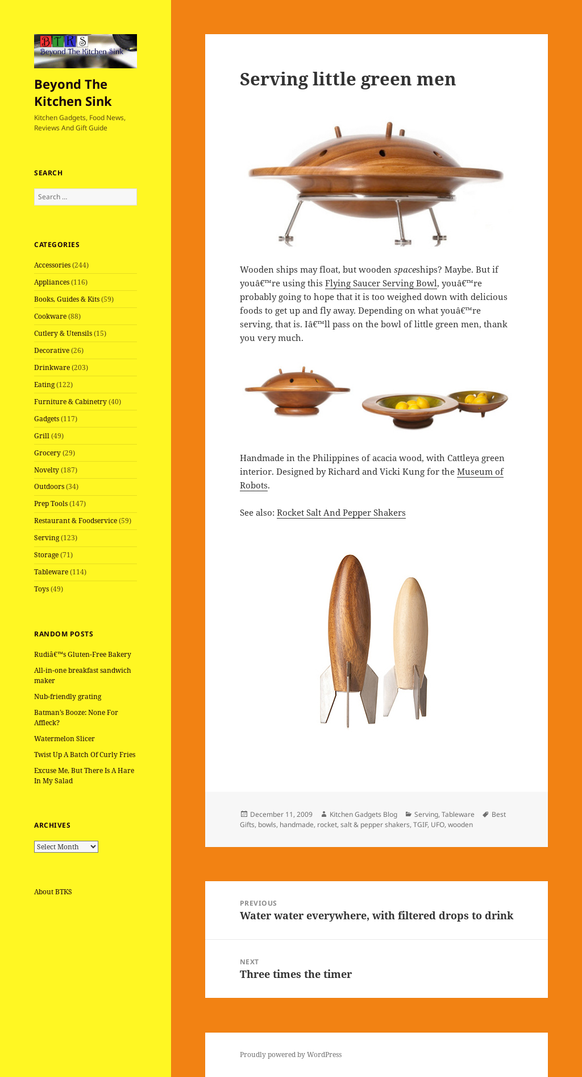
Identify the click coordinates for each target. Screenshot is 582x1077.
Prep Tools (51, 503)
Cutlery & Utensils (63, 333)
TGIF (420, 824)
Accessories (52, 265)
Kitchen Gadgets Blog (363, 814)
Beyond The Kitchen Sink (73, 92)
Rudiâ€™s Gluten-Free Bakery (82, 654)
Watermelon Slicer (64, 738)
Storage (46, 555)
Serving (46, 537)
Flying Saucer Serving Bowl (381, 283)
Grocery (47, 453)
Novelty (46, 470)
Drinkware (52, 367)
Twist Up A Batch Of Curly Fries (84, 754)
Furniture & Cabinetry (70, 401)
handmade (297, 824)
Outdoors (49, 486)
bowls (267, 824)
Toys (41, 589)
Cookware (50, 316)
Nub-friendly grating (67, 696)
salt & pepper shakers (375, 824)
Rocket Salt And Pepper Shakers (341, 512)
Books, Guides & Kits (66, 299)
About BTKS (53, 892)
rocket (327, 824)
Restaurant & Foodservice (75, 520)
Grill (41, 436)
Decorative (51, 350)
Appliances (51, 282)
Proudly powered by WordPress (291, 1054)
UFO (437, 824)
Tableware (51, 572)
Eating (44, 384)
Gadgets (46, 419)
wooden (460, 824)
